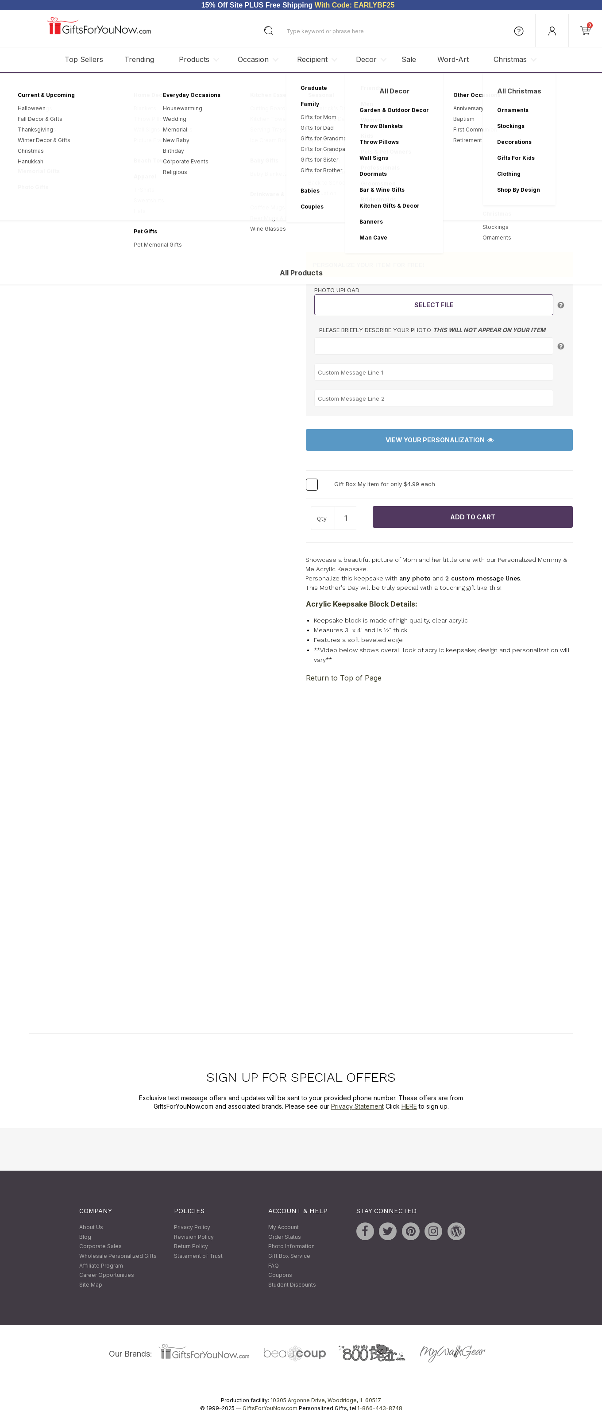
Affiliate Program (101, 1265)
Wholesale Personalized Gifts (118, 1256)
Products (194, 59)
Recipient (312, 59)
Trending (139, 59)
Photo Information (291, 1246)
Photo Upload (336, 290)
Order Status (284, 1237)
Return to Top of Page (344, 677)
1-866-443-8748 (379, 1408)
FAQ (273, 1265)
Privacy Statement (357, 1106)
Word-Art (453, 59)
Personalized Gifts (77, 86)
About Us (91, 1227)
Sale (408, 59)
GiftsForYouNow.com (270, 1408)
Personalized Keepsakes (142, 86)
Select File (434, 305)
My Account (283, 1227)
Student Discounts (292, 1284)
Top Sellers (84, 59)
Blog (85, 1237)
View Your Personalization (440, 440)
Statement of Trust (198, 1256)
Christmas (510, 59)
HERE (409, 1106)
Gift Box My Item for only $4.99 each (384, 483)
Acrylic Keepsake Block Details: (361, 603)
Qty (322, 518)
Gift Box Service (289, 1256)
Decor (366, 59)
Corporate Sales (100, 1246)
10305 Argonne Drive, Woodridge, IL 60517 (325, 1400)
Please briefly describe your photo (432, 330)
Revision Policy (194, 1237)
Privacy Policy (192, 1227)
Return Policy (191, 1246)
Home (37, 86)
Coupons (280, 1275)
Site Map (90, 1284)
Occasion (253, 59)
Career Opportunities (106, 1275)
